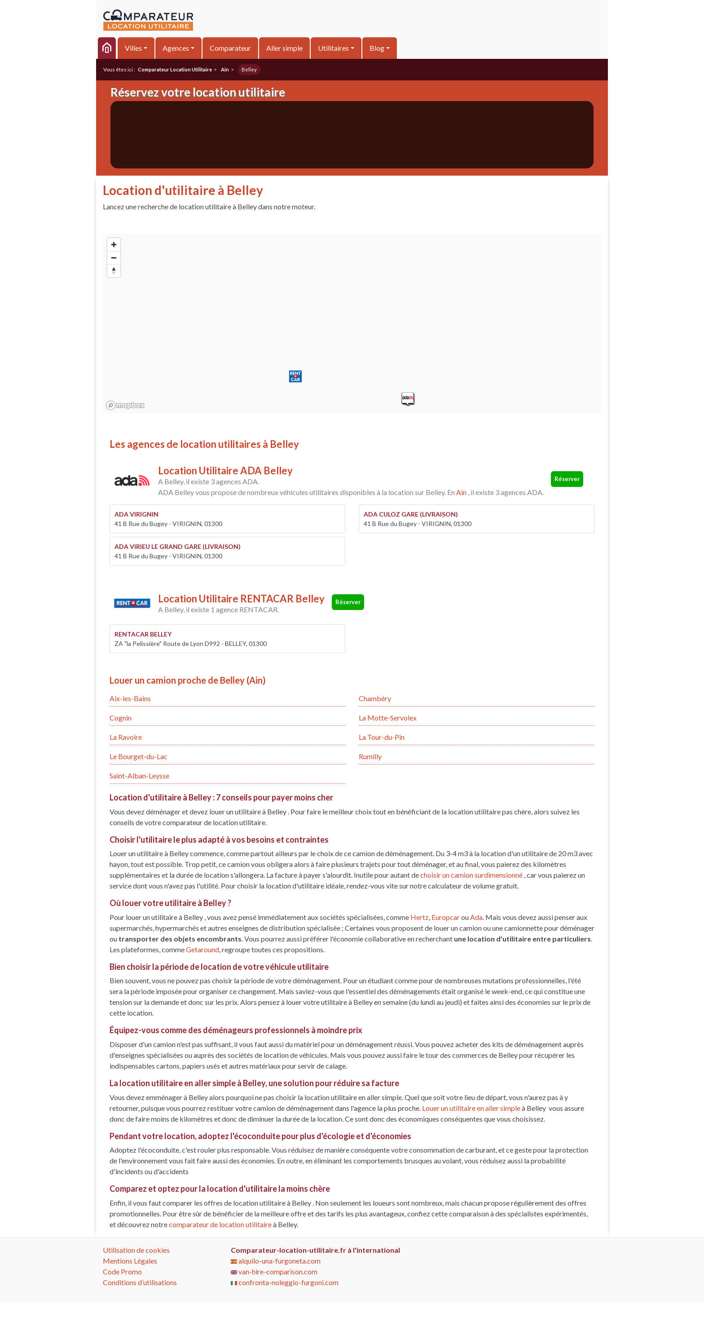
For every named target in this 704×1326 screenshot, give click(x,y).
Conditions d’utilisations (140, 1282)
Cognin (121, 717)
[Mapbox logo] (125, 405)
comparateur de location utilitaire (220, 1224)
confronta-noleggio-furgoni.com (285, 1282)
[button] (407, 399)
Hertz (419, 917)
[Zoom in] (113, 244)
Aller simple (284, 48)
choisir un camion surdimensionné (472, 875)
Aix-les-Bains (130, 698)
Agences (176, 48)
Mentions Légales (130, 1260)
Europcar (445, 917)
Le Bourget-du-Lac (138, 756)
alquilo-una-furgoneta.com (276, 1260)
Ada (476, 917)
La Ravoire (126, 737)
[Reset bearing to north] (113, 270)
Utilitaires (333, 48)
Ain (461, 492)
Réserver (567, 478)
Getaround (202, 949)
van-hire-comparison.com (274, 1271)
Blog (377, 48)
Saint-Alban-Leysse (139, 775)
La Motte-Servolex (388, 717)
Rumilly (370, 756)
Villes (133, 48)
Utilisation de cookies (136, 1250)
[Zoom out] (113, 257)
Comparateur (230, 48)
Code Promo (122, 1271)
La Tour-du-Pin (382, 737)
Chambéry (375, 698)
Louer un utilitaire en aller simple (471, 1108)
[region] (352, 323)
